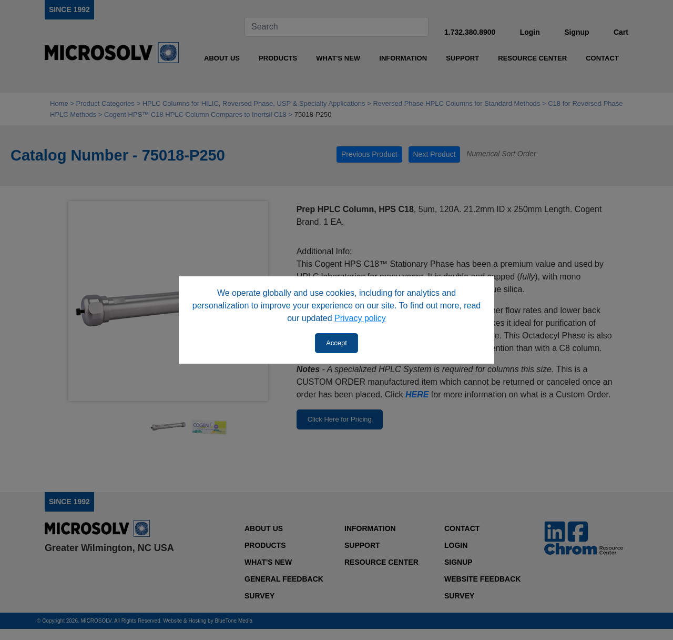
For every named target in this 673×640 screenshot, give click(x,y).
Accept (336, 343)
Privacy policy (360, 318)
